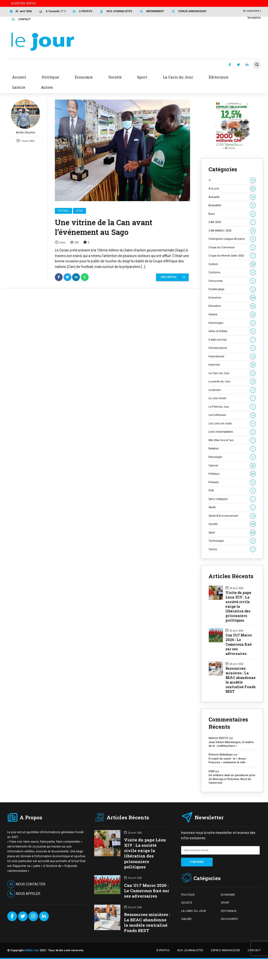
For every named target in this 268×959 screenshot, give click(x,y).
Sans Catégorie (232, 499)
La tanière (232, 390)
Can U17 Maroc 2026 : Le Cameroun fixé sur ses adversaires (239, 644)
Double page (232, 289)
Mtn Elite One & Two (232, 440)
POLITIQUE (188, 894)
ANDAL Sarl (31, 950)
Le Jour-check (232, 398)
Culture (232, 264)
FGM (211, 771)
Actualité (232, 197)
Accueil (19, 77)
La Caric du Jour (232, 373)
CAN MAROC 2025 (232, 230)
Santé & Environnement (232, 516)
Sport (79, 210)
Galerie (232, 314)
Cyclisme (232, 272)
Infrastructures (232, 348)
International (232, 356)
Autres (47, 87)
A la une (232, 188)
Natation (232, 448)
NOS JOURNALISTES (190, 950)
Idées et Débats (232, 331)
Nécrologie (232, 457)
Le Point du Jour (232, 407)
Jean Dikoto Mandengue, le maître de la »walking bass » (231, 743)
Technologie (232, 541)
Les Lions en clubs (232, 423)
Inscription (254, 17)
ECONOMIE (228, 894)
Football (63, 210)
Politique (232, 474)
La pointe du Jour (232, 381)
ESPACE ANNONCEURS (225, 950)
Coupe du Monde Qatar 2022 (232, 255)
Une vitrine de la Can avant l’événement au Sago (103, 227)
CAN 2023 (232, 222)
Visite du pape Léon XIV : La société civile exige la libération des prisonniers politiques (238, 607)
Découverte (232, 281)
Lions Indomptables (232, 432)
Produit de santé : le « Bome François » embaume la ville (227, 760)
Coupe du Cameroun (232, 247)
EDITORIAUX (228, 911)
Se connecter (251, 10)
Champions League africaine (232, 239)
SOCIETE (186, 902)
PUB (232, 490)
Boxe (232, 214)
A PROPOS (162, 950)
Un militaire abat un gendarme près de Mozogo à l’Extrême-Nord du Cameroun (232, 778)
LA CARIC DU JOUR (193, 911)
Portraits (232, 482)
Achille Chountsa (25, 117)
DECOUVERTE (229, 919)
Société (232, 524)
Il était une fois (232, 340)
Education (232, 306)
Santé (232, 507)
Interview (232, 365)
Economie (232, 298)
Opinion (232, 465)
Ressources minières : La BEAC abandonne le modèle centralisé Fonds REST (241, 680)
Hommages (232, 323)
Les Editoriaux (232, 415)
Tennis (232, 549)
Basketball (232, 205)
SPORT (225, 902)
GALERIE (186, 919)
